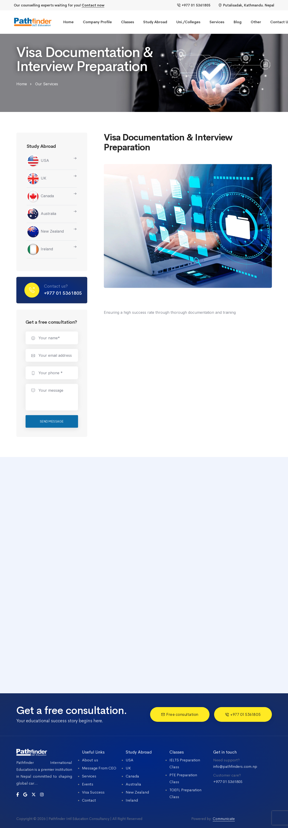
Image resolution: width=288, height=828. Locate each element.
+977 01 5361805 (193, 5)
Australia (41, 214)
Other (256, 22)
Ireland (40, 249)
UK (36, 178)
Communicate (224, 818)
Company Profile (97, 22)
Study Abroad (155, 22)
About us (90, 760)
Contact (89, 800)
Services (216, 22)
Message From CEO (99, 768)
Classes (127, 22)
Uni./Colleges (188, 22)
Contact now (93, 5)
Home (68, 22)
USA (38, 161)
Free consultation (179, 714)
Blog (237, 22)
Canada (40, 196)
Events (87, 784)
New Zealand (45, 232)
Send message (52, 422)
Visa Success (93, 792)
